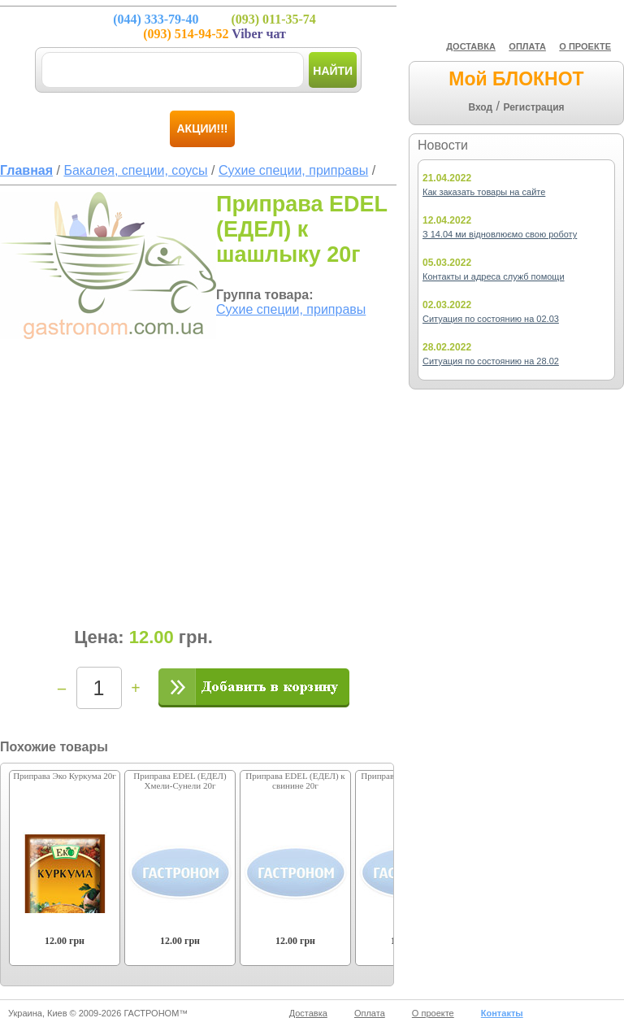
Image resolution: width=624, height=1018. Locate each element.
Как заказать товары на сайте (483, 192)
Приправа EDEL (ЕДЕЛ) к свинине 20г (294, 780)
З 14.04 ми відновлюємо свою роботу (499, 234)
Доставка (308, 1013)
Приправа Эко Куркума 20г (64, 776)
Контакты (502, 1013)
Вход (480, 107)
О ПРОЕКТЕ (585, 46)
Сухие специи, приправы (291, 309)
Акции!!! (202, 128)
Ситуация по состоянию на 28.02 (490, 361)
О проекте (433, 1013)
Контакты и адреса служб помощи (493, 276)
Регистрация (533, 107)
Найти (333, 70)
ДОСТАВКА (471, 46)
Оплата (369, 1013)
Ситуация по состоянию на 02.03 (490, 319)
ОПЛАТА (527, 46)
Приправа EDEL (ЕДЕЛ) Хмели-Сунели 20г (179, 780)
